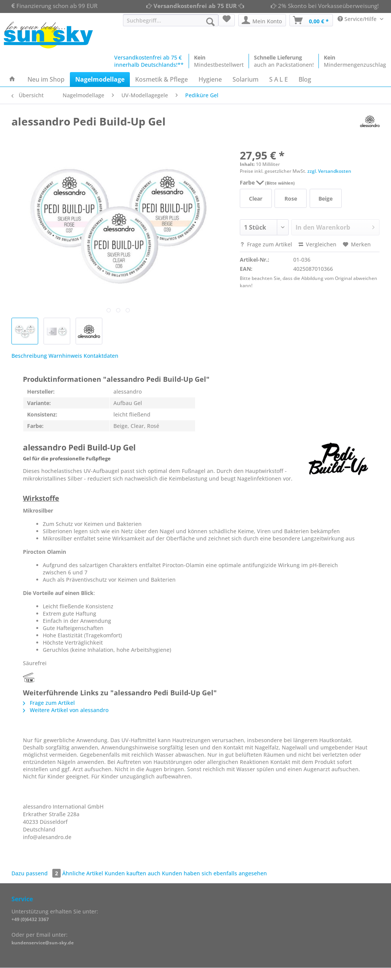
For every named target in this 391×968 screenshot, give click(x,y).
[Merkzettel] (226, 20)
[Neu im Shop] (46, 79)
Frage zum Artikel (266, 244)
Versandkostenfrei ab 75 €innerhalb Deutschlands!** (149, 61)
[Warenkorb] (311, 20)
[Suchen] (210, 21)
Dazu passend (36, 873)
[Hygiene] (210, 79)
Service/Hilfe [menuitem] (358, 19)
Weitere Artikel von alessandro (65, 710)
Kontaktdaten (101, 355)
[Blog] (305, 79)
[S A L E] (278, 79)
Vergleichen (317, 244)
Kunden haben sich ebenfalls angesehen (214, 873)
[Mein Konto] (262, 20)
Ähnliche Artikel (82, 873)
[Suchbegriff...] (171, 20)
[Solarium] (245, 79)
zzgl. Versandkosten (329, 171)
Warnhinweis (65, 355)
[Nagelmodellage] (100, 79)
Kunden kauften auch (132, 873)
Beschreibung (29, 355)
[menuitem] (171, 24)
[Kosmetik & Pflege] (161, 79)
